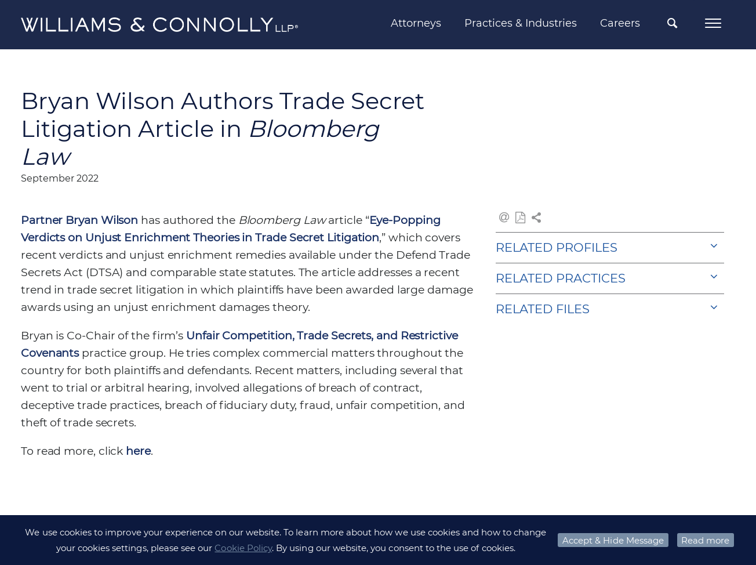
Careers (620, 23)
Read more (705, 540)
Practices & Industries (520, 23)
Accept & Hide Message (613, 540)
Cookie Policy (243, 547)
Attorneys (416, 23)
